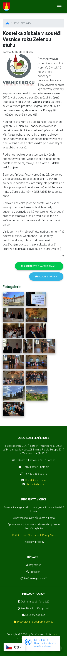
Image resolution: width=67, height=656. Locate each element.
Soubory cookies (33, 615)
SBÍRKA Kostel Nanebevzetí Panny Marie (33, 535)
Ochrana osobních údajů (33, 601)
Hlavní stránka (46, 276)
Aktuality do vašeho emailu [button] (39, 266)
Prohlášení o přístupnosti (33, 608)
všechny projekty (34, 541)
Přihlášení (33, 571)
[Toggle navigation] (59, 6)
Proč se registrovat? (34, 578)
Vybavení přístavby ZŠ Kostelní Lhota (34, 518)
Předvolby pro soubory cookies (33, 621)
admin (56, 634)
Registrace (33, 565)
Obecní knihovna (35, 484)
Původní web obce (35, 480)
